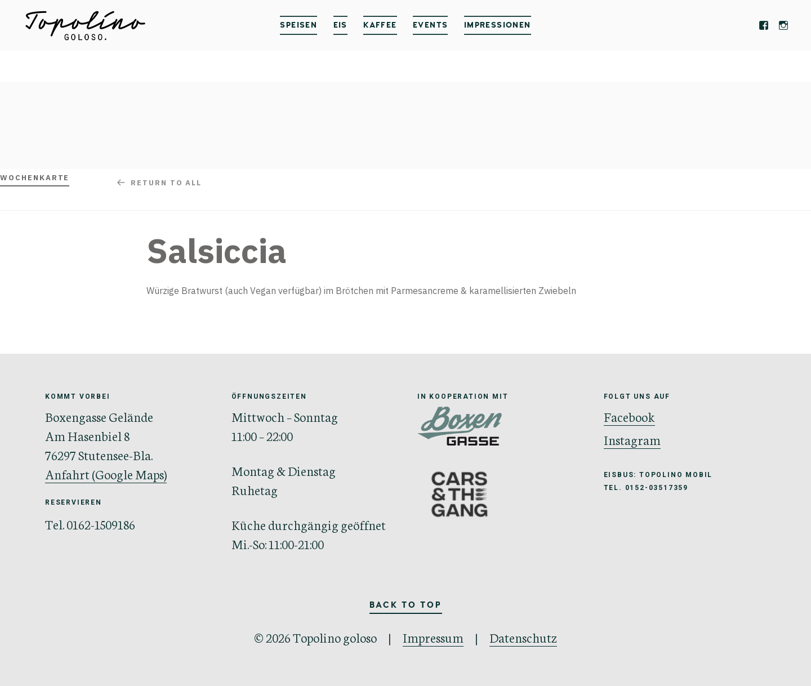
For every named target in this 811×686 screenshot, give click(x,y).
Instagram (632, 439)
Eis (340, 25)
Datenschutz (523, 637)
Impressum (433, 637)
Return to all (166, 183)
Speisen (298, 25)
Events (430, 25)
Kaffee (379, 25)
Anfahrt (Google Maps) (106, 474)
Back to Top (405, 605)
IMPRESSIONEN (497, 25)
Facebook (629, 416)
